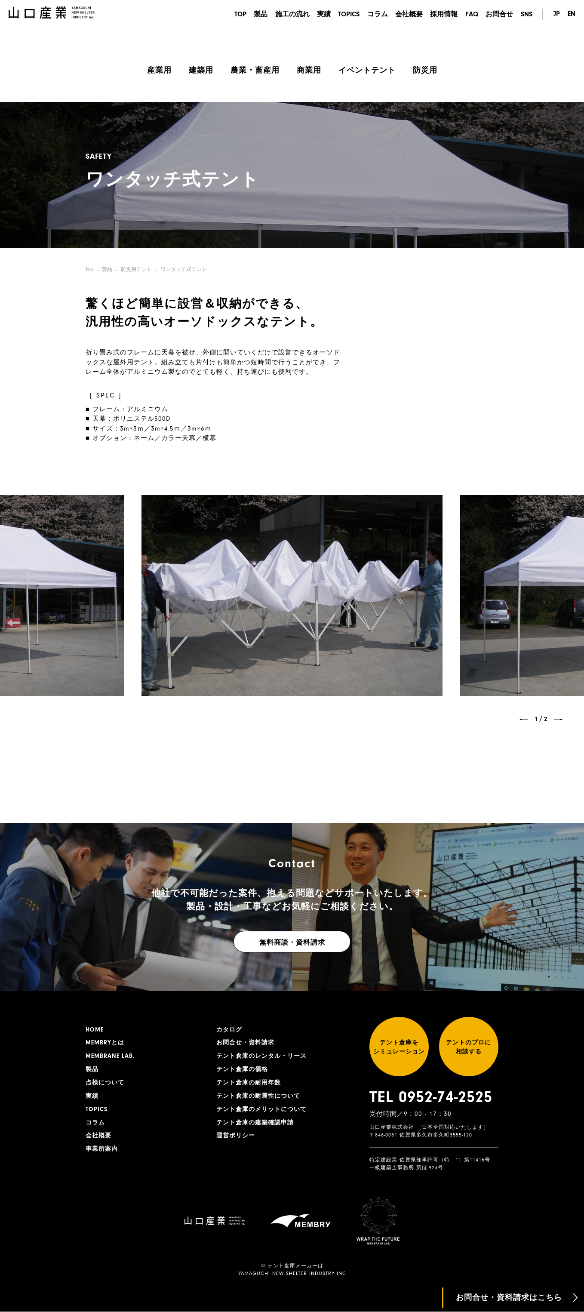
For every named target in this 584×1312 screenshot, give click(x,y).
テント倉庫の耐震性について (258, 1096)
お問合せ (499, 14)
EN (571, 14)
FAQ (471, 14)
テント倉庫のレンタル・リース (261, 1056)
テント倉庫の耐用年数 (248, 1082)
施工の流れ (291, 14)
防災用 (425, 70)
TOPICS (348, 14)
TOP (238, 14)
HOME (95, 1029)
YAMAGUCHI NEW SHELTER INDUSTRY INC (292, 1274)
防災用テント (136, 269)
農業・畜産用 (255, 70)
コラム (376, 14)
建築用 (201, 70)
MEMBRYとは (105, 1042)
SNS (526, 14)
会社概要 (408, 14)
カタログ (229, 1029)
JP (556, 14)
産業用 (159, 70)
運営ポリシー (235, 1136)
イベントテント (367, 70)
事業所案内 (102, 1149)
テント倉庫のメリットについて (261, 1109)
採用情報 (444, 14)
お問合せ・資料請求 (245, 1042)
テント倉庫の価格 (242, 1069)
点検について (105, 1082)
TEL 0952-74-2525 (430, 1097)
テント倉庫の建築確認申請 (255, 1122)
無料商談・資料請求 (292, 942)
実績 (322, 14)
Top (89, 269)
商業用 (309, 70)
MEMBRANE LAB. (110, 1056)
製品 (259, 14)
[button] (523, 719)
